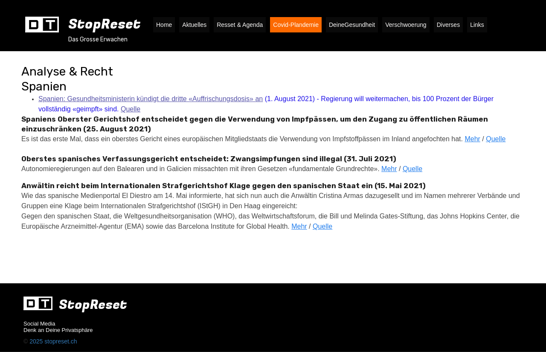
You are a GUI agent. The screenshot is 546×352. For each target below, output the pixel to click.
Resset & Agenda (240, 24)
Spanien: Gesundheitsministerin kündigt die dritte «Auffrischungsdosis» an (150, 98)
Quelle (130, 109)
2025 (36, 341)
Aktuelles (194, 24)
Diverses (448, 24)
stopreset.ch (60, 341)
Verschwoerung (406, 24)
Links (477, 24)
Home (164, 24)
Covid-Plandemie (296, 24)
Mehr (472, 139)
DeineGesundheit (352, 24)
